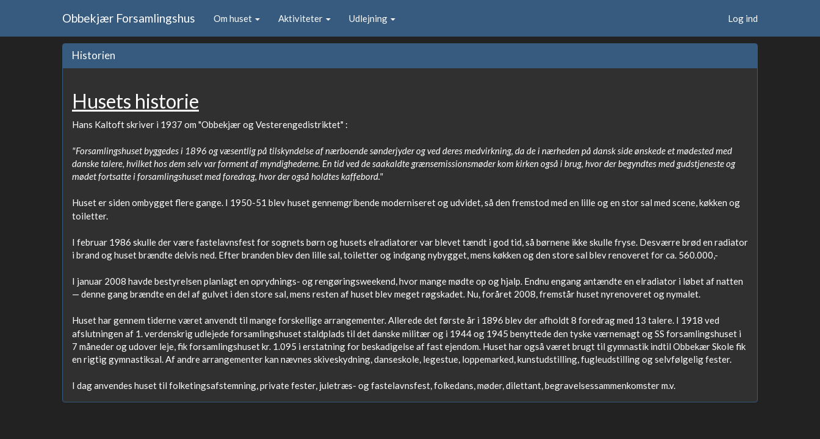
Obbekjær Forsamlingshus (128, 18)
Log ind (743, 18)
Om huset (237, 18)
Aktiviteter (304, 18)
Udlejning (372, 18)
